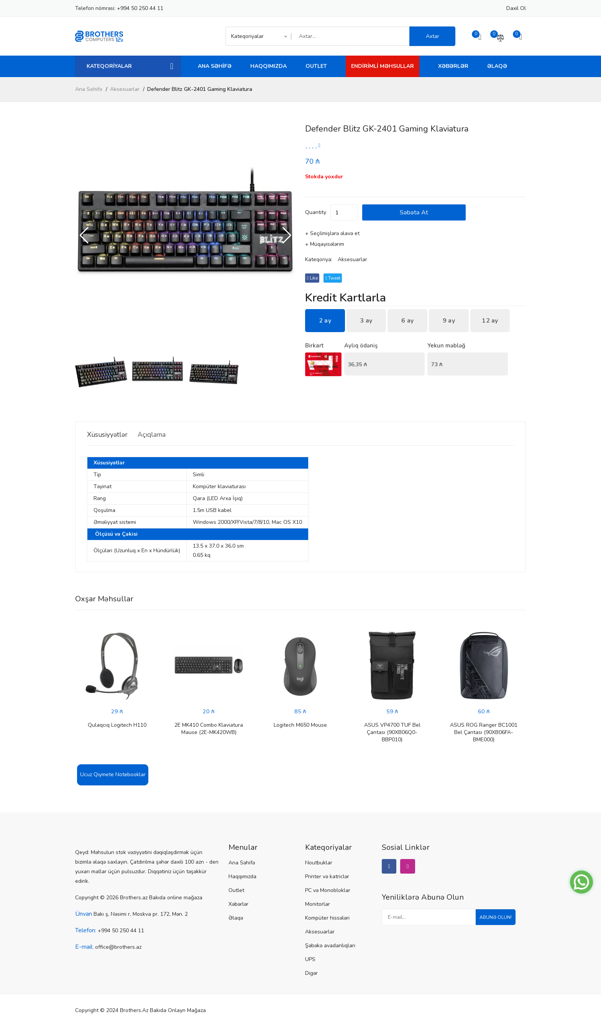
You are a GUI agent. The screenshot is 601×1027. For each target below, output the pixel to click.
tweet (336, 278)
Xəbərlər (453, 66)
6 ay (407, 321)
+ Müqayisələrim (324, 244)
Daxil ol (516, 8)
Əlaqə (497, 66)
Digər (311, 973)
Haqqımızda (268, 66)
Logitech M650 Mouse (300, 725)
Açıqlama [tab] (164, 434)
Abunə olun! (492, 920)
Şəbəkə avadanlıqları (330, 946)
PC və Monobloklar (327, 890)
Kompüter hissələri (327, 918)
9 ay (449, 321)
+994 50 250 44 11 (140, 8)
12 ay (490, 321)
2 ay (325, 321)
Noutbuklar (318, 863)
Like (313, 278)
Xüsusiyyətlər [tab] (111, 434)
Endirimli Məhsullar (382, 66)
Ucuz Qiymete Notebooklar (113, 774)
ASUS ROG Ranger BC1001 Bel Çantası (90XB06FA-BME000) (483, 733)
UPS (310, 959)
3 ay (366, 321)
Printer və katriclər (327, 877)
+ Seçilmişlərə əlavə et (332, 233)
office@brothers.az (118, 947)
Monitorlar (317, 904)
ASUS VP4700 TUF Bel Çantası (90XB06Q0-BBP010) (392, 733)
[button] (287, 235)
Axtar (432, 36)
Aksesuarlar (125, 89)
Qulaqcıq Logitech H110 (117, 725)
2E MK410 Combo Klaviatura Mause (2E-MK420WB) (208, 729)
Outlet (316, 66)
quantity (315, 212)
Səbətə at (441, 213)
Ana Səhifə (215, 66)
